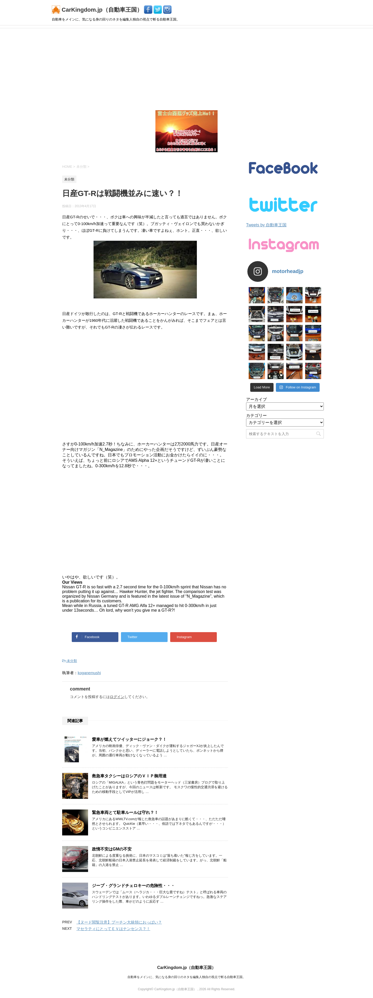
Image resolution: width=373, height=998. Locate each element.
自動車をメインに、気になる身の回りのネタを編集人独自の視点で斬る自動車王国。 (186, 977)
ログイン (117, 697)
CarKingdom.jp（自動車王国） (98, 9)
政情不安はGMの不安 (112, 849)
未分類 (72, 661)
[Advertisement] (186, 67)
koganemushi (89, 673)
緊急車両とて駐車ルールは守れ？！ (125, 812)
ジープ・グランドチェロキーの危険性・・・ (133, 885)
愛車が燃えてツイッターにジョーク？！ (129, 739)
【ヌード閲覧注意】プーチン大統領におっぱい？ (119, 922)
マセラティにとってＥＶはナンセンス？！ (113, 928)
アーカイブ (256, 399)
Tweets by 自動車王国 (266, 225)
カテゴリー (256, 415)
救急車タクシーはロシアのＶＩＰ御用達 (129, 776)
